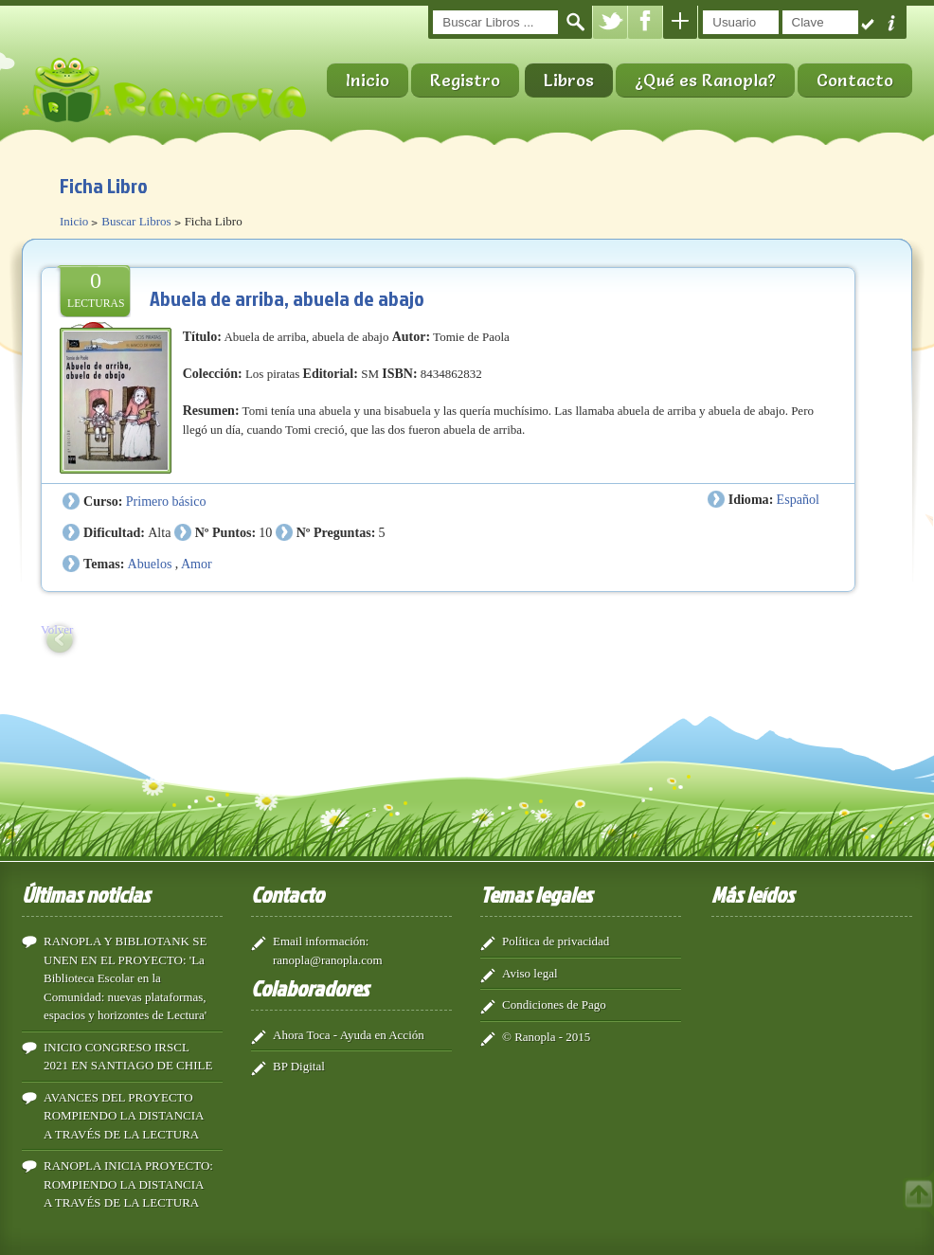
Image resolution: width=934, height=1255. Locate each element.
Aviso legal (530, 973)
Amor (196, 563)
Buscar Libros (136, 221)
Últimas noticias (86, 894)
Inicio (367, 80)
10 (265, 532)
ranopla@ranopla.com (328, 960)
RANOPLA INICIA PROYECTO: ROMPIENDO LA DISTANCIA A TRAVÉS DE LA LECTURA (128, 1184)
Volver (57, 629)
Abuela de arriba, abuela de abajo (287, 298)
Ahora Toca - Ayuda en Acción (348, 1035)
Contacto (855, 80)
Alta (159, 532)
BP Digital (299, 1066)
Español (798, 499)
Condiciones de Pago (554, 1004)
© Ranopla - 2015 (546, 1037)
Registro (465, 80)
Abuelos (150, 563)
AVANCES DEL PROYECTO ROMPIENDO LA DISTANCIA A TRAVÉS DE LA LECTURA (124, 1115)
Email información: (320, 941)
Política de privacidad (555, 941)
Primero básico (166, 501)
